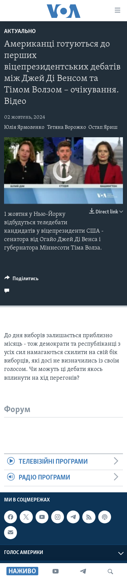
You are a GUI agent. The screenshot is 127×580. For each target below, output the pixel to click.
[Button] (21, 280)
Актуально (20, 31)
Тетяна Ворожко (66, 127)
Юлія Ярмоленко (24, 127)
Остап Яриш (103, 127)
